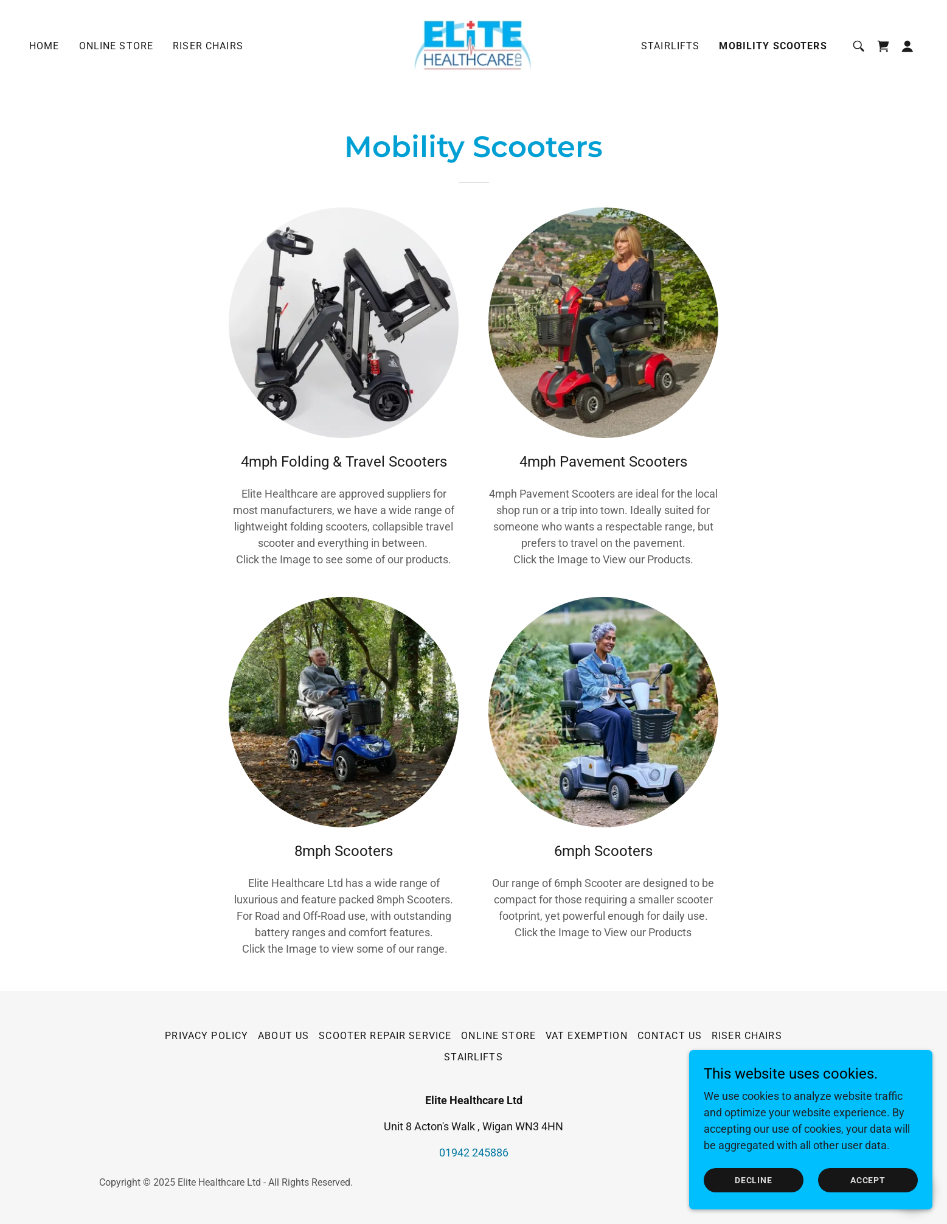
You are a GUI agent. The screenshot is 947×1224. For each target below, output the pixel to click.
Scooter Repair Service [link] (385, 1035)
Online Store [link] (116, 46)
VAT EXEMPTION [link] (587, 1035)
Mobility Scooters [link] (773, 46)
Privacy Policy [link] (206, 1035)
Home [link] (44, 46)
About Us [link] (283, 1035)
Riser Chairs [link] (208, 46)
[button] (907, 46)
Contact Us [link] (669, 1035)
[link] (473, 45)
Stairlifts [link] (670, 46)
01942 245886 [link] (473, 1152)
